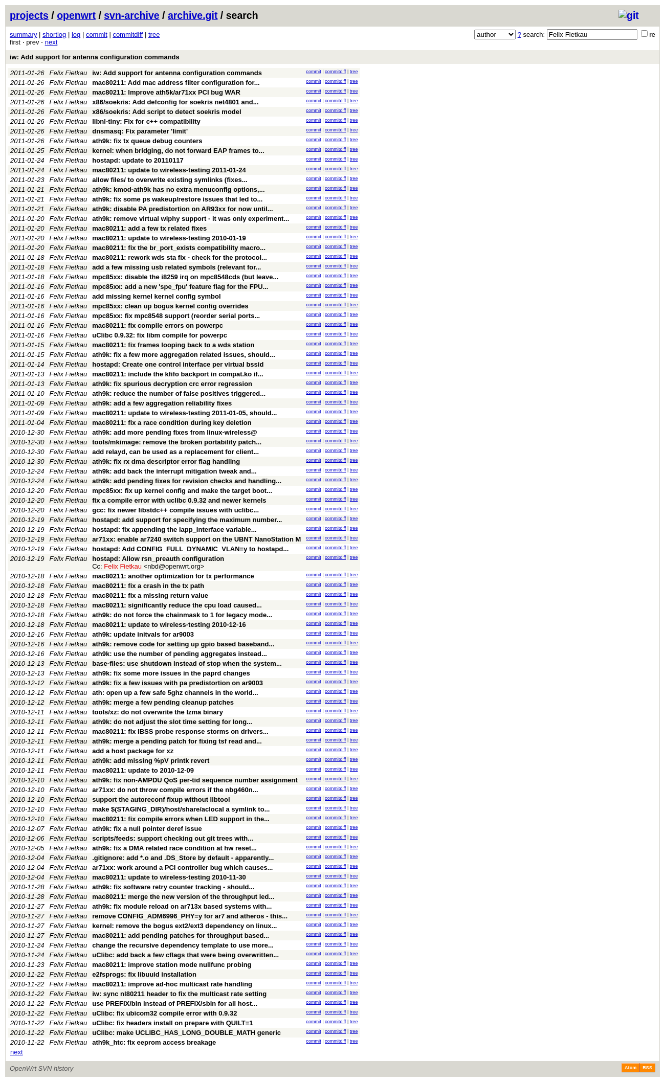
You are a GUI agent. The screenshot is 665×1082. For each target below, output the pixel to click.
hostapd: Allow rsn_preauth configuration (158, 558)
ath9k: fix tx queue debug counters (147, 141)
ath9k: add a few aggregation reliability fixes (162, 403)
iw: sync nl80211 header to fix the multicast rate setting (179, 994)
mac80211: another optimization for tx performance (173, 576)
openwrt (76, 15)
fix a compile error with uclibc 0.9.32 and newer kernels (179, 500)
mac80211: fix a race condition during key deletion (171, 422)
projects (29, 15)
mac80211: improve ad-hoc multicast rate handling (172, 984)
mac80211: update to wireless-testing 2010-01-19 (169, 238)
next (51, 42)
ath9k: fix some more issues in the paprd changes (171, 673)
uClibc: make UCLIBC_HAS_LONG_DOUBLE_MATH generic (186, 1032)
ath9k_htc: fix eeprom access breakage (154, 1042)
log (76, 34)
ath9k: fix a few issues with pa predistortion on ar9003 (177, 683)
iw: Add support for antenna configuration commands (95, 57)
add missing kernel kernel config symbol (156, 296)
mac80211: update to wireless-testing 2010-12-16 (169, 624)
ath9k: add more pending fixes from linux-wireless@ (174, 432)
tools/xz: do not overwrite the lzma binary (157, 712)
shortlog (54, 34)
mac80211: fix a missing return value (150, 595)
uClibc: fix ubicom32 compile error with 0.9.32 (164, 1013)
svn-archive (131, 15)
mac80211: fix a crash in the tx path (148, 586)
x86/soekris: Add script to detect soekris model (166, 112)
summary (23, 34)
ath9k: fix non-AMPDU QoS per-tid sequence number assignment (195, 780)
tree (154, 34)
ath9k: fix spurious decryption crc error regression (172, 384)
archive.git (193, 15)
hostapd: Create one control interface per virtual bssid (177, 364)
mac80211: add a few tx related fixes (149, 228)
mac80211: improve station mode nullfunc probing (171, 964)
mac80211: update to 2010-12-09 (143, 770)
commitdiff (128, 34)
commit (96, 34)
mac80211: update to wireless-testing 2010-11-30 (169, 877)
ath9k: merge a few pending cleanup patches (163, 702)
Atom (630, 1067)
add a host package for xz (132, 751)
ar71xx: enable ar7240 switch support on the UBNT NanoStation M (196, 539)
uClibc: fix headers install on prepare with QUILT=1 (172, 1023)
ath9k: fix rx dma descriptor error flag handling (166, 461)
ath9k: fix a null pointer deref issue (147, 828)
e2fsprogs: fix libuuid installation (144, 974)
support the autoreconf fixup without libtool (161, 799)
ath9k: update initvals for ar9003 (143, 634)
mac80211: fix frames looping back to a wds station (173, 345)
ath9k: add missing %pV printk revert (150, 760)
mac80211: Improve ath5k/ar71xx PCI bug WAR (166, 92)
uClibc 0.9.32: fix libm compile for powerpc (159, 335)
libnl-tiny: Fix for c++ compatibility (146, 121)
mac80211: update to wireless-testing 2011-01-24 (169, 170)
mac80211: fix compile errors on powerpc (157, 325)
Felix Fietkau (68, 73)
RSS (647, 1067)
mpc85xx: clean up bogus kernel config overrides (170, 306)
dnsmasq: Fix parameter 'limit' (140, 131)
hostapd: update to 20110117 (137, 160)
